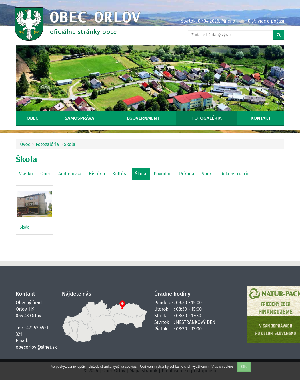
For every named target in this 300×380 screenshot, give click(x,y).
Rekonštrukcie (235, 173)
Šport (207, 173)
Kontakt (261, 118)
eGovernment (143, 118)
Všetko (26, 173)
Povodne (163, 173)
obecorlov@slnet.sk (36, 347)
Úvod (25, 144)
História (97, 173)
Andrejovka (69, 173)
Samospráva (79, 118)
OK (244, 367)
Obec (32, 118)
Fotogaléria (207, 118)
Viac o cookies (222, 367)
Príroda (186, 173)
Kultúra (120, 173)
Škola (69, 144)
